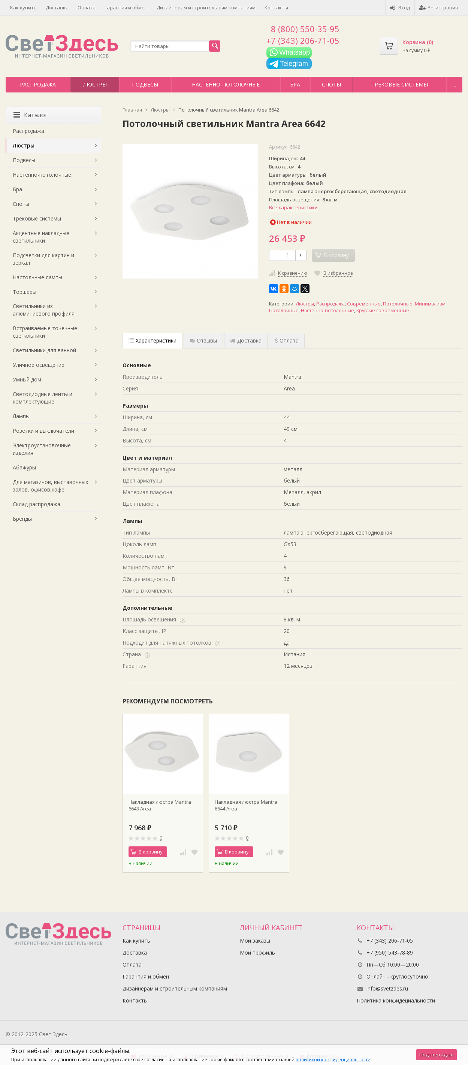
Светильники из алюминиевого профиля (44, 309)
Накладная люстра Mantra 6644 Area (246, 805)
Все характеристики (293, 207)
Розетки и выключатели (43, 430)
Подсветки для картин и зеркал (43, 259)
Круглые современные (382, 310)
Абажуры (24, 467)
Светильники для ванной (44, 350)
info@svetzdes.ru (387, 988)
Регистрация (438, 7)
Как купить (23, 7)
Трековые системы (399, 84)
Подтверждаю (436, 1054)
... (454, 84)
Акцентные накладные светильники (41, 236)
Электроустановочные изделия (42, 449)
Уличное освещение (38, 364)
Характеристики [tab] (152, 340)
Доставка (57, 7)
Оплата (87, 7)
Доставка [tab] (246, 340)
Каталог (30, 115)
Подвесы (145, 84)
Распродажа (38, 84)
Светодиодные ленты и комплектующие (42, 397)
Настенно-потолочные (226, 84)
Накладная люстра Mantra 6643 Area (160, 805)
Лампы (21, 416)
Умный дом (27, 379)
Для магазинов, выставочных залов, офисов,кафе (50, 485)
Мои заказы (255, 940)
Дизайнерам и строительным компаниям (206, 7)
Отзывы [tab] (203, 340)
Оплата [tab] (287, 340)
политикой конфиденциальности (333, 1059)
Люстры (95, 84)
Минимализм (430, 304)
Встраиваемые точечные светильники (45, 332)
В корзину (146, 851)
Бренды (22, 518)
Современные (364, 304)
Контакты (276, 7)
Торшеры (24, 291)
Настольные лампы (37, 277)
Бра (295, 84)
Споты (331, 84)
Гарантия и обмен (126, 7)
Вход (400, 7)
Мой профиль (257, 952)
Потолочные (398, 304)
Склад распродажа (36, 504)
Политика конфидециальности (396, 1000)
